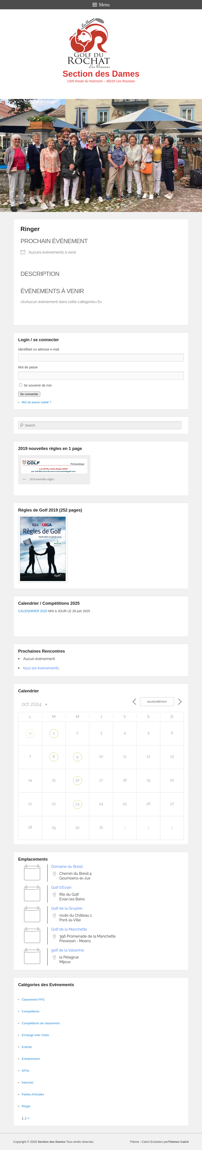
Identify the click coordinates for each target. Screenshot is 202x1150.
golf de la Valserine (67, 950)
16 (78, 780)
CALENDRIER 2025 (32, 611)
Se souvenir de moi (38, 385)
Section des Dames (101, 74)
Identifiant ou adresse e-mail (38, 349)
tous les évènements (41, 668)
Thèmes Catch (178, 1141)
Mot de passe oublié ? (36, 402)
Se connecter (29, 394)
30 (30, 733)
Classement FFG (33, 999)
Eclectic (27, 1047)
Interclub (27, 1082)
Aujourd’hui (157, 701)
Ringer (30, 228)
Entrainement (31, 1059)
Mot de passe (28, 367)
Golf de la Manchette (69, 929)
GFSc (25, 1070)
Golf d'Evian (61, 887)
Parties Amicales (33, 1094)
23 (77, 804)
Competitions (30, 1011)
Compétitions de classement (41, 1023)
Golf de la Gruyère (66, 908)
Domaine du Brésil (67, 866)
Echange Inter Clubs (35, 1035)
